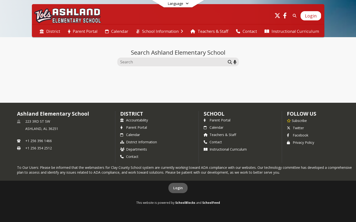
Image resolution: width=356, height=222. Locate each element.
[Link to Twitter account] (277, 16)
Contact (129, 156)
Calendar (130, 134)
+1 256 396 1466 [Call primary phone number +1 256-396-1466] (38, 140)
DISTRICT (131, 113)
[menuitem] (50, 31)
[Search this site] (173, 62)
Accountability (134, 120)
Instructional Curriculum (225, 149)
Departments (133, 149)
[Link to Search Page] (293, 15)
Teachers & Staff (220, 134)
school (214, 113)
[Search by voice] (235, 62)
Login (178, 188)
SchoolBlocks (185, 203)
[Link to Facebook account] (284, 16)
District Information (138, 142)
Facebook (297, 135)
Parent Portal (133, 127)
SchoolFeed (211, 203)
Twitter (295, 128)
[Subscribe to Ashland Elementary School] (297, 120)
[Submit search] (230, 62)
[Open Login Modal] (311, 15)
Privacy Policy (300, 142)
